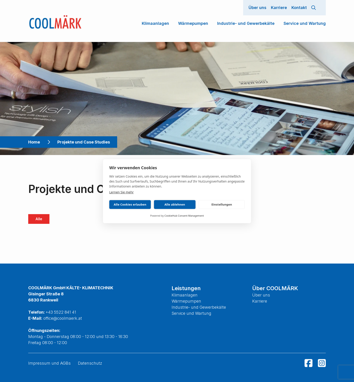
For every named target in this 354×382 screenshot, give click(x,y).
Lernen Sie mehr (121, 192)
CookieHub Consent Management (184, 215)
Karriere (279, 7)
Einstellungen (221, 204)
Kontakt (299, 7)
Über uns (257, 7)
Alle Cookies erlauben (130, 204)
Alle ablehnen (174, 204)
